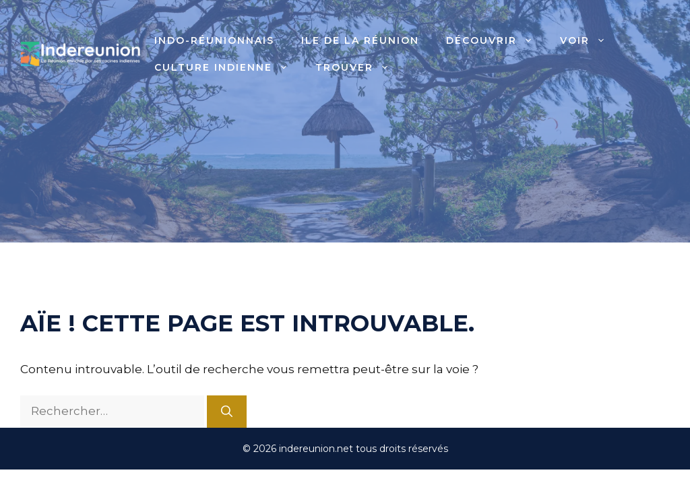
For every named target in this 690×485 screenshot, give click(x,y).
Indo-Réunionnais (214, 40)
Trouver (359, 67)
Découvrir (496, 40)
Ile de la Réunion (360, 40)
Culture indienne (228, 67)
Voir (589, 40)
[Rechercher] (227, 411)
